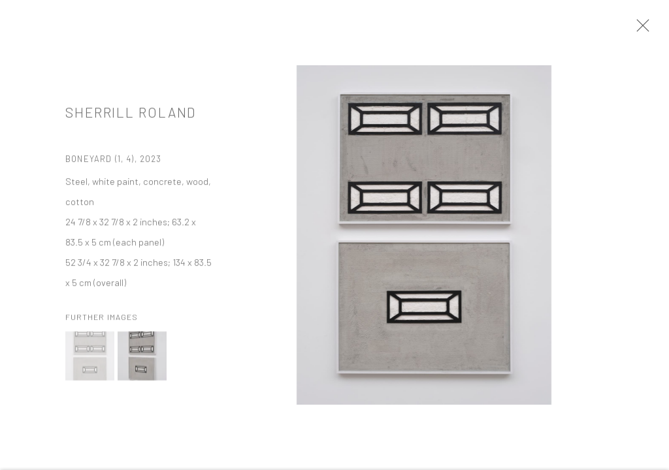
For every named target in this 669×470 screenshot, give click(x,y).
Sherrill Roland (130, 114)
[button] (89, 358)
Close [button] (639, 29)
